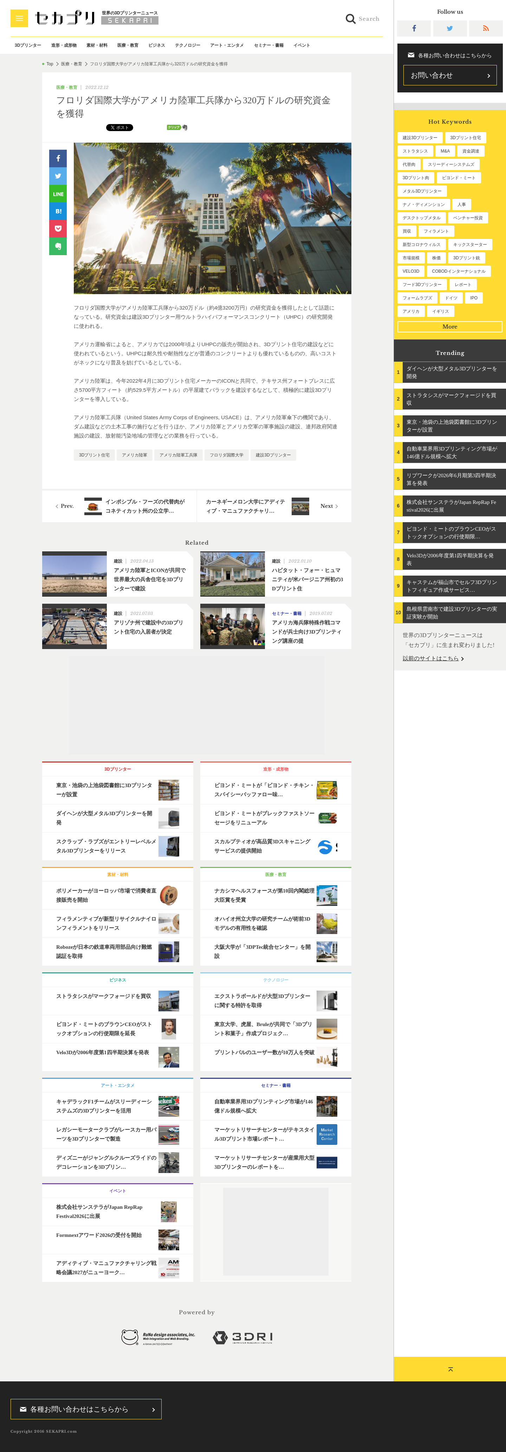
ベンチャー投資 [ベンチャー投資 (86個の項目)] (468, 217)
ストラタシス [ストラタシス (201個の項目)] (415, 151)
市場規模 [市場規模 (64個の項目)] (411, 257)
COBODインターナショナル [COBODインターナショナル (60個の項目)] (459, 271)
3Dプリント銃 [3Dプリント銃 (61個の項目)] (466, 257)
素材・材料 (97, 45)
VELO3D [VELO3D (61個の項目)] (411, 271)
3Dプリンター (28, 45)
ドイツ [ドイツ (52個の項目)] (451, 298)
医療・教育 (127, 45)
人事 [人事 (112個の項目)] (462, 204)
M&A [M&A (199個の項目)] (445, 151)
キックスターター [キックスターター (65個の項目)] (470, 244)
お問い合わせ (432, 75)
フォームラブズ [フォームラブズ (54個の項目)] (417, 298)
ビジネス (156, 45)
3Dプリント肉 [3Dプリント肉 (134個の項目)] (416, 177)
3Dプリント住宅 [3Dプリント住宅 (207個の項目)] (465, 137)
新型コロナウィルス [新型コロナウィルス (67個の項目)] (422, 244)
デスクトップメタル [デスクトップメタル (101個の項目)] (422, 217)
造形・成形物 (64, 45)
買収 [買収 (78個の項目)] (407, 231)
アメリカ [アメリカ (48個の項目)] (411, 311)
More (450, 326)
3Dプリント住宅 (94, 455)
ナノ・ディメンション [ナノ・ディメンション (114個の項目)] (424, 204)
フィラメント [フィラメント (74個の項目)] (436, 231)
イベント (301, 45)
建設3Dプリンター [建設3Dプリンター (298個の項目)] (420, 137)
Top (49, 63)
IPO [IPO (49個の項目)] (474, 298)
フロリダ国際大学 (227, 455)
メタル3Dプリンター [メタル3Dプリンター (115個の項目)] (422, 191)
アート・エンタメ (227, 45)
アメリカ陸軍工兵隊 (178, 455)
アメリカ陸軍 (134, 455)
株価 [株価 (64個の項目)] (436, 257)
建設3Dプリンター (273, 455)
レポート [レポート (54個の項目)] (463, 284)
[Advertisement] (197, 705)
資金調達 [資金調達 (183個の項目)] (470, 151)
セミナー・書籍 (269, 45)
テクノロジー (187, 45)
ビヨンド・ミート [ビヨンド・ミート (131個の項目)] (459, 177)
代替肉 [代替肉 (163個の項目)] (409, 164)
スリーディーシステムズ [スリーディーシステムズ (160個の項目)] (451, 164)
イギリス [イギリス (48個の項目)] (440, 311)
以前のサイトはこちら (431, 658)
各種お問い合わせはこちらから (72, 1409)
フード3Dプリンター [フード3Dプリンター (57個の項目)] (422, 284)
